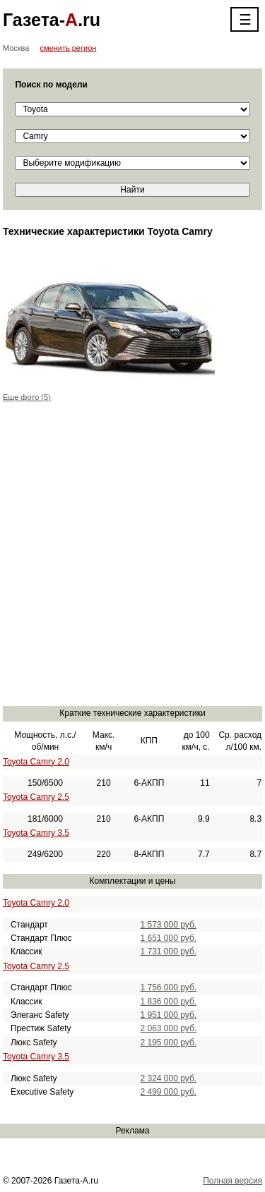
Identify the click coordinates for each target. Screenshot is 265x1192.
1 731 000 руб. (169, 951)
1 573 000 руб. (169, 925)
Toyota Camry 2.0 (36, 762)
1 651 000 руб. (169, 938)
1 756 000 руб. (169, 987)
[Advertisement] (132, 562)
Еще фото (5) (27, 397)
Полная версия (232, 1181)
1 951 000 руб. (169, 1015)
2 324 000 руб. (169, 1078)
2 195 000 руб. (169, 1042)
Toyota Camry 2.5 (36, 797)
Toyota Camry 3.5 (36, 833)
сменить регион (68, 48)
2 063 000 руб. (169, 1028)
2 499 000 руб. (169, 1092)
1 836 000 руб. (169, 1001)
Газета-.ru (51, 20)
